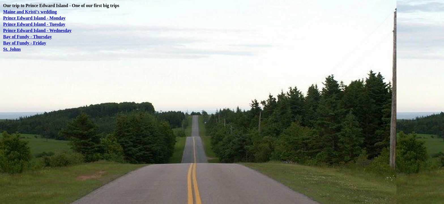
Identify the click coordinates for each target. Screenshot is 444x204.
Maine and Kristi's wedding (30, 11)
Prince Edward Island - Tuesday (34, 24)
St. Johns (12, 49)
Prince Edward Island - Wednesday (37, 30)
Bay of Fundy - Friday (24, 43)
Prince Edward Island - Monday (34, 18)
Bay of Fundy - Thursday (27, 36)
